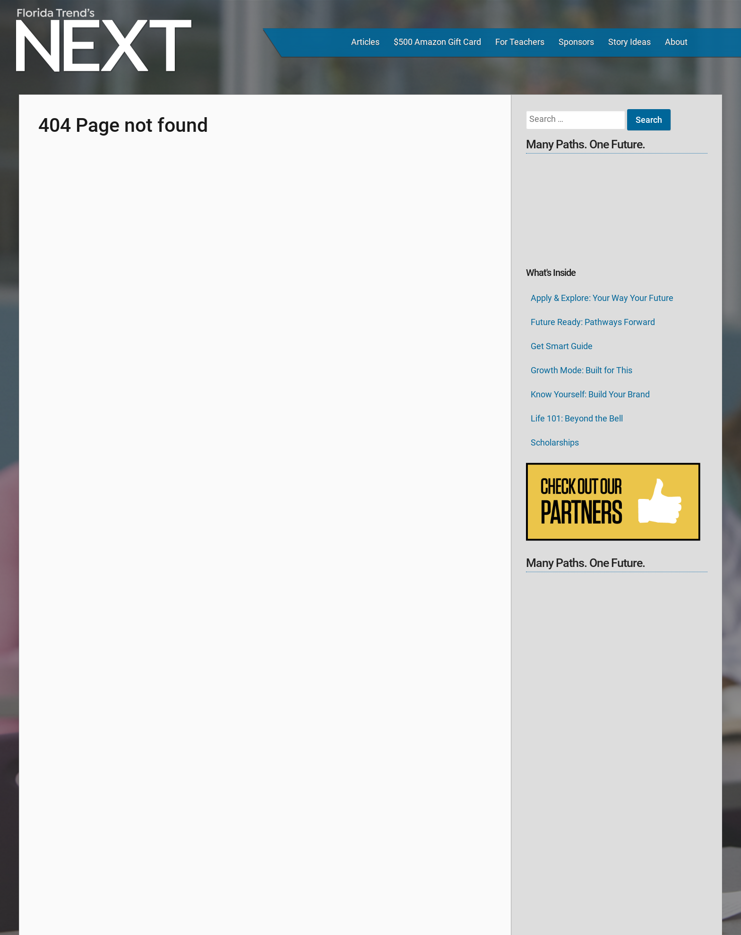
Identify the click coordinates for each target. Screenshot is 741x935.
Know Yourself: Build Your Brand (590, 394)
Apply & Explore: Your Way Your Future (602, 298)
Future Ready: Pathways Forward (593, 322)
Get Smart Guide (562, 346)
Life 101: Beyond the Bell (577, 418)
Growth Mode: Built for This (581, 370)
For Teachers (519, 42)
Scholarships (555, 442)
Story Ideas (629, 42)
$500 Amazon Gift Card (437, 42)
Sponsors (576, 42)
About (676, 42)
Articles (365, 42)
